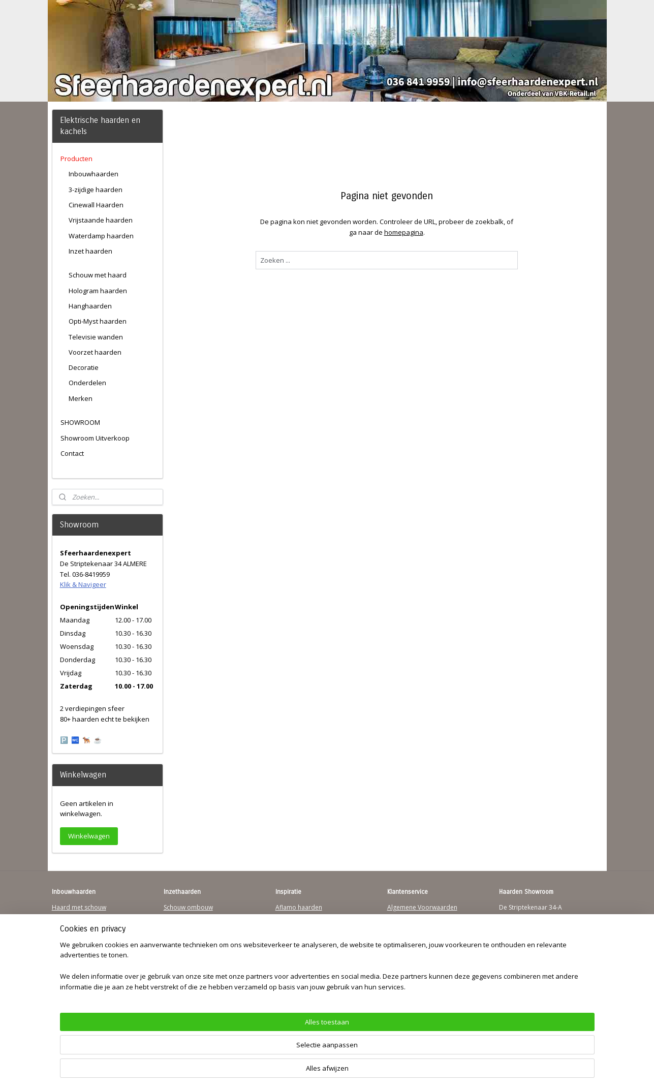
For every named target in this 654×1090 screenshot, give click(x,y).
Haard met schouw (79, 907)
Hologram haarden (98, 290)
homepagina (403, 232)
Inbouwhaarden (93, 173)
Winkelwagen (89, 835)
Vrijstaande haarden (101, 220)
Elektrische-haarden (192, 965)
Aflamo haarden (298, 907)
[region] (260, 1052)
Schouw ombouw (188, 907)
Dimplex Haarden (300, 946)
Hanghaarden (90, 305)
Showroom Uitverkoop (95, 438)
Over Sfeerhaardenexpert (424, 975)
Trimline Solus (295, 917)
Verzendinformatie (414, 917)
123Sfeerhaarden (77, 946)
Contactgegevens (412, 926)
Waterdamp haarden (101, 235)
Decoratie (84, 367)
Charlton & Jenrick (301, 956)
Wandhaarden (72, 936)
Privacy (397, 936)
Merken (80, 398)
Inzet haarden (90, 251)
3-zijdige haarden (95, 189)
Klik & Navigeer (83, 584)
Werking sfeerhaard (415, 985)
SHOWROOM (80, 422)
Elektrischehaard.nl (191, 956)
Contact (72, 453)
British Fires (292, 936)
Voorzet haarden (95, 352)
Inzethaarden (183, 917)
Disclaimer (402, 946)
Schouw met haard (98, 274)
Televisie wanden (96, 336)
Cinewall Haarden (96, 204)
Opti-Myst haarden (98, 321)
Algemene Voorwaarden (422, 907)
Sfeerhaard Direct (77, 956)
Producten (76, 158)
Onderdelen (87, 382)
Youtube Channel (76, 965)
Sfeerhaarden (295, 965)
